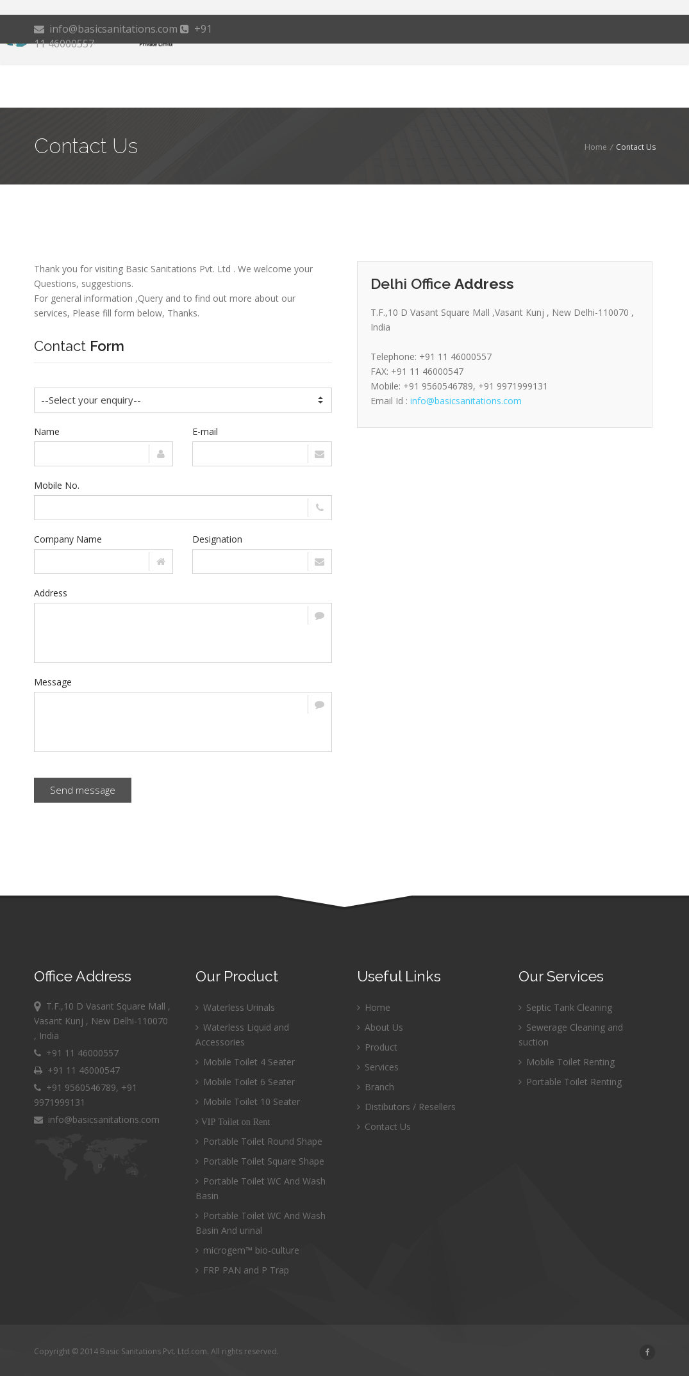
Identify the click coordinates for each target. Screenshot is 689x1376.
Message (53, 682)
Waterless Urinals (235, 1007)
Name (47, 431)
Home (596, 147)
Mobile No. (56, 485)
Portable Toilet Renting (570, 1082)
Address (50, 593)
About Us (380, 1027)
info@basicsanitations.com (107, 29)
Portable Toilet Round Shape (258, 1141)
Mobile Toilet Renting (567, 1062)
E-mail (205, 431)
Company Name (68, 539)
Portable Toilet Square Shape (259, 1161)
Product (377, 1047)
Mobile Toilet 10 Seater (247, 1101)
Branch (375, 1087)
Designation (217, 539)
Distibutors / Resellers (406, 1107)
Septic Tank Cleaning (565, 1007)
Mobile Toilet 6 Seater (245, 1082)
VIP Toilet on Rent (234, 1121)
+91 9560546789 (81, 1087)
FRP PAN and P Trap (242, 1270)
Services (378, 1067)
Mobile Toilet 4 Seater (245, 1062)
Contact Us (384, 1126)
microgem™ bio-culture (247, 1250)
